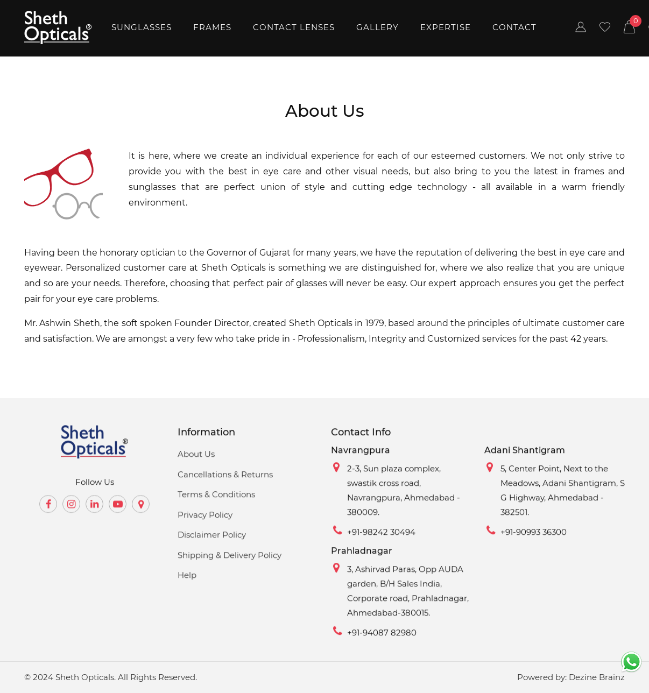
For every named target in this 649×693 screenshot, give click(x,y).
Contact (514, 27)
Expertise (445, 27)
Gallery (377, 27)
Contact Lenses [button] (294, 27)
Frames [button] (212, 27)
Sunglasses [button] (141, 27)
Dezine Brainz (597, 677)
